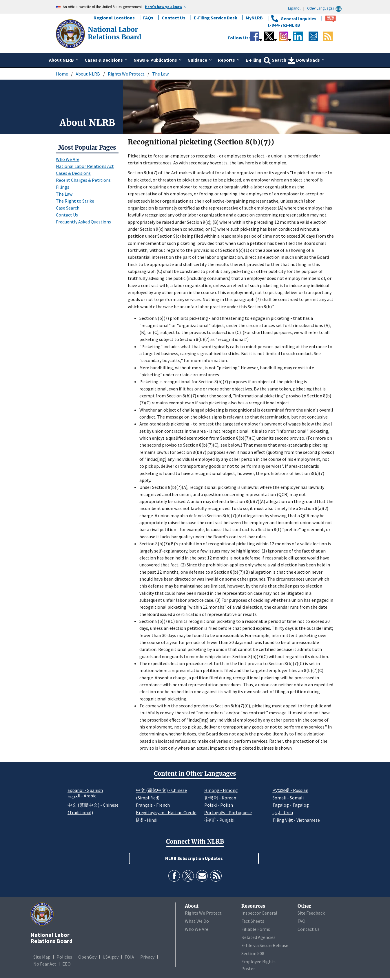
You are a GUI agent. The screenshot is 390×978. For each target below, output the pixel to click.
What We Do (197, 921)
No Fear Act (44, 964)
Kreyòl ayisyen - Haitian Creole (166, 812)
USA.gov (111, 957)
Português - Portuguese (228, 812)
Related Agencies (258, 937)
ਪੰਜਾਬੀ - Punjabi (219, 820)
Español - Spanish (85, 790)
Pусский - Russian (290, 790)
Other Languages (325, 8)
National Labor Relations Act (85, 166)
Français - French (153, 805)
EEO (66, 964)
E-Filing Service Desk (215, 18)
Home (62, 74)
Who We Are (67, 159)
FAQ (301, 921)
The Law (160, 74)
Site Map (41, 957)
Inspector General (259, 913)
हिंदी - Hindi (146, 820)
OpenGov (87, 957)
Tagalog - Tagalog (290, 805)
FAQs (148, 18)
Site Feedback (311, 913)
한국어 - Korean (220, 798)
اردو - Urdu (282, 812)
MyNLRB (254, 18)
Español (294, 8)
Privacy (147, 957)
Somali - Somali (288, 798)
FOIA (129, 957)
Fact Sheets (252, 921)
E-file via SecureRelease (264, 945)
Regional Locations (114, 18)
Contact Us (173, 18)
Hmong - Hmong (221, 790)
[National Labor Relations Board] (71, 33)
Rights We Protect (126, 74)
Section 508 (252, 953)
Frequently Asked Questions (83, 222)
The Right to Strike (75, 201)
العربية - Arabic (82, 796)
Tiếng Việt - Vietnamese (296, 820)
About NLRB (88, 74)
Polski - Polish (218, 805)
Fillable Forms (255, 929)
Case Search (67, 208)
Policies (64, 957)
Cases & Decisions (73, 173)
